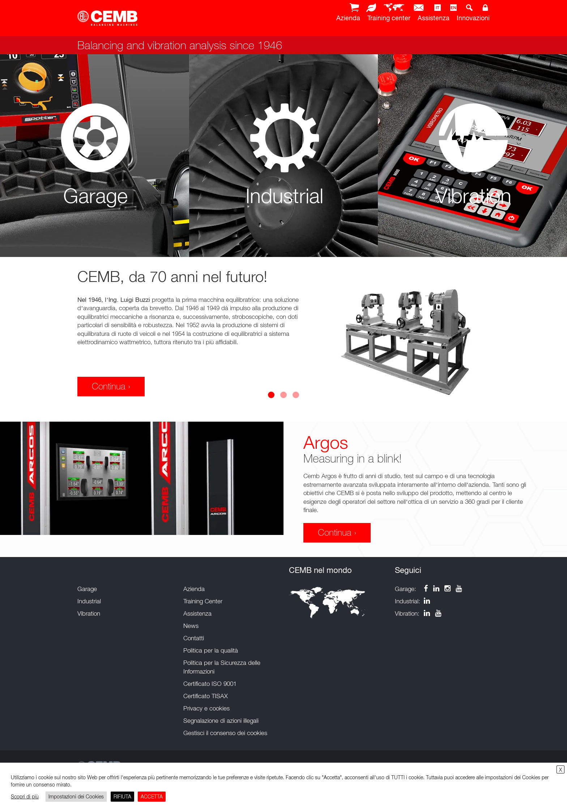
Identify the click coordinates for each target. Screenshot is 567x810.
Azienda (348, 18)
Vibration (88, 613)
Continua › (111, 386)
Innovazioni (473, 18)
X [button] (560, 770)
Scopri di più (25, 796)
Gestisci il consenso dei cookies (225, 733)
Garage (87, 588)
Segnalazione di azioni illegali (221, 720)
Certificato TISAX (205, 696)
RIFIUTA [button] (122, 796)
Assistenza (433, 18)
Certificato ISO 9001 (209, 683)
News (191, 625)
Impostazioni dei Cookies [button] (76, 796)
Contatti (193, 638)
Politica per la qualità (210, 650)
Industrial (89, 601)
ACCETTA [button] (152, 796)
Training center (388, 18)
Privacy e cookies (206, 708)
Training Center (202, 601)
